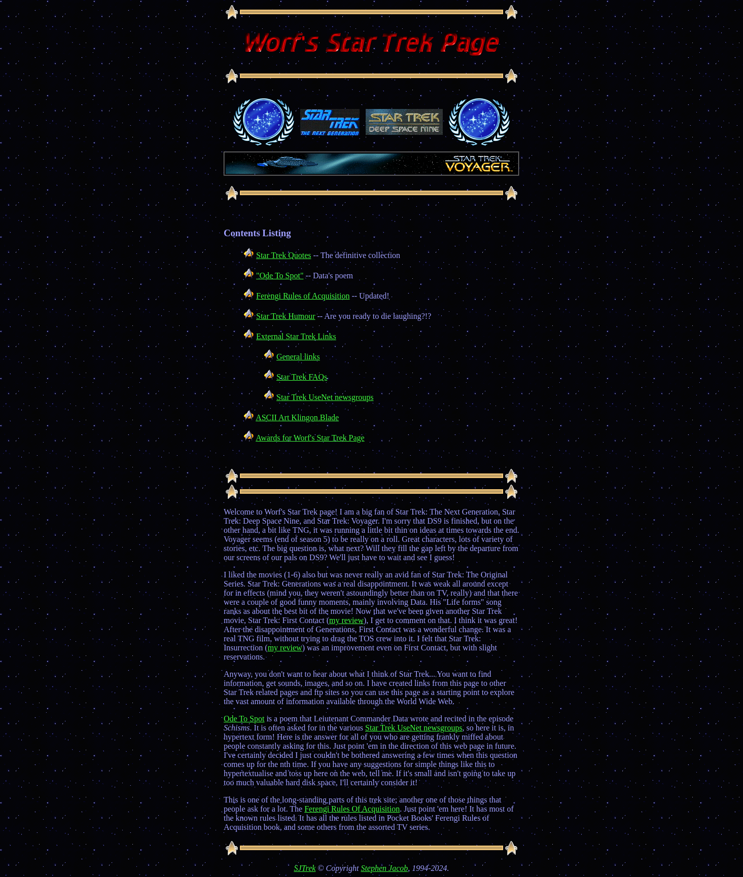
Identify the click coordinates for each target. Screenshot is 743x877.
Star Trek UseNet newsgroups (325, 397)
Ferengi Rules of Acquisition (302, 295)
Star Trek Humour (285, 316)
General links (298, 356)
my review (346, 620)
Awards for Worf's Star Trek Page (310, 437)
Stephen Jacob (384, 868)
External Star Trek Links (296, 336)
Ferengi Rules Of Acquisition (352, 809)
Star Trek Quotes (283, 255)
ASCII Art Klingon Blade (297, 417)
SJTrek (304, 868)
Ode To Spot (244, 718)
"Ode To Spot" (279, 275)
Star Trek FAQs (301, 377)
